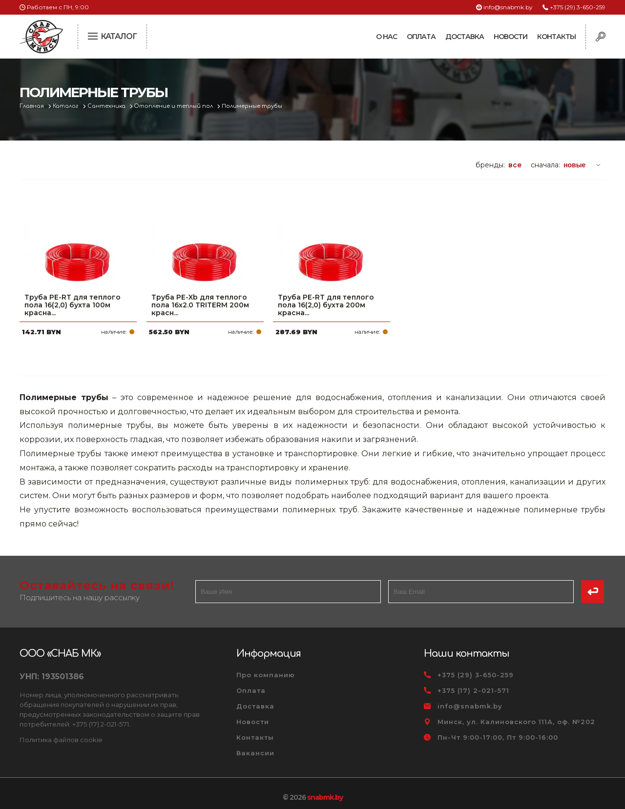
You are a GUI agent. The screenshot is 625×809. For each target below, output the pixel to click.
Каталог (67, 106)
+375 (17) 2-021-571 (473, 683)
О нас (386, 36)
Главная (32, 106)
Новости (510, 36)
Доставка (464, 36)
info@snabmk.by (508, 7)
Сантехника (107, 106)
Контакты (556, 36)
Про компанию (265, 667)
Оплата (421, 36)
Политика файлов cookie (61, 732)
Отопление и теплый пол (175, 106)
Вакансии (255, 745)
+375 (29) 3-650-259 (577, 7)
